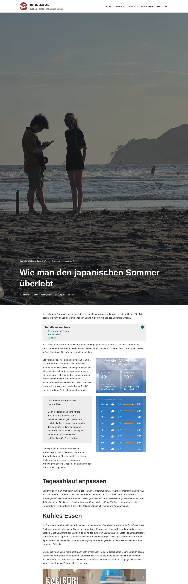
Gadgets (52, 338)
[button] (111, 6)
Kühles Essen (54, 334)
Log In (160, 6)
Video (49, 295)
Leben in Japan (35, 261)
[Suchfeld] (166, 6)
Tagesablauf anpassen (58, 331)
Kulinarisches (25, 295)
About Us (120, 6)
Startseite (23, 261)
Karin (73, 295)
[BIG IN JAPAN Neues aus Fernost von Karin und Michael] (41, 6)
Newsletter (147, 6)
